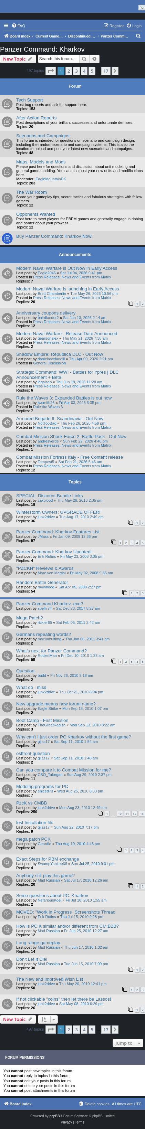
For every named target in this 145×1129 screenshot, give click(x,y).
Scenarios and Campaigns (43, 135)
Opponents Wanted (35, 214)
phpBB (55, 1116)
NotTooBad (47, 423)
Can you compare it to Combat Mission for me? (63, 770)
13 (142, 813)
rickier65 (45, 622)
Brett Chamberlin (52, 293)
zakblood (45, 500)
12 (134, 813)
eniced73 (45, 791)
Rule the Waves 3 (48, 407)
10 (120, 813)
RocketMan (47, 655)
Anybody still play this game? (45, 875)
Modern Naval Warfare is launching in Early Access (67, 288)
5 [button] (92, 71)
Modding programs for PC (42, 786)
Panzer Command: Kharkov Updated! (54, 551)
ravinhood (46, 587)
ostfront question (33, 753)
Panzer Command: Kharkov (42, 49)
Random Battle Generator (42, 582)
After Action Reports (36, 117)
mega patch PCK (33, 839)
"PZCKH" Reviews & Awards (45, 568)
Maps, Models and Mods (41, 161)
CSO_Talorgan (50, 775)
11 (127, 813)
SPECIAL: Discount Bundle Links (49, 495)
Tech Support (29, 100)
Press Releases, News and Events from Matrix (72, 277)
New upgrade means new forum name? (56, 703)
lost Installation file (34, 822)
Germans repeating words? (43, 634)
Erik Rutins (47, 556)
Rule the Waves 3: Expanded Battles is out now (64, 398)
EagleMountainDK (50, 179)
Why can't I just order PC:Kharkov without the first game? (73, 736)
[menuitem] (18, 26)
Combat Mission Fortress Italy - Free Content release (69, 457)
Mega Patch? (29, 617)
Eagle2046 (47, 273)
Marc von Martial (51, 573)
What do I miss (31, 687)
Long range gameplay (38, 942)
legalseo (45, 382)
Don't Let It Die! (31, 959)
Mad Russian (49, 880)
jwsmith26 (46, 403)
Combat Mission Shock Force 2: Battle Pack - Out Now (71, 436)
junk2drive (46, 517)
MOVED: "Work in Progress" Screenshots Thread (65, 912)
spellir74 (45, 608)
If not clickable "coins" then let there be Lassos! (63, 999)
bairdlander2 (48, 318)
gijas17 (44, 741)
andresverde (48, 441)
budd (42, 675)
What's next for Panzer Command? (51, 650)
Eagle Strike (48, 708)
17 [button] (105, 71)
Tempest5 (46, 462)
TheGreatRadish (51, 725)
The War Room (31, 192)
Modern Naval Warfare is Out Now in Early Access (66, 268)
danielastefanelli (51, 359)
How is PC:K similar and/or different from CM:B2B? (67, 926)
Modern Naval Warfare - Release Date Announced (66, 333)
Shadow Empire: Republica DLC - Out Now (59, 354)
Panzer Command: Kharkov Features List (58, 531)
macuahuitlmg (49, 639)
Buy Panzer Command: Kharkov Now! (54, 236)
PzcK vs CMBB (31, 803)
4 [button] (84, 71)
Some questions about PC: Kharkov (52, 895)
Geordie (44, 844)
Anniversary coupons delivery (45, 313)
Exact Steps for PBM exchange (47, 859)
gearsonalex (48, 338)
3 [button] (76, 71)
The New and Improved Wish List (49, 979)
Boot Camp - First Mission (42, 720)
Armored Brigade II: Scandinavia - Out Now (59, 418)
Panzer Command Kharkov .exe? (49, 603)
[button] (50, 71)
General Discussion (49, 363)
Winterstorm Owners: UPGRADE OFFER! (58, 512)
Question (25, 670)
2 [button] (69, 71)
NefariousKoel (49, 900)
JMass (43, 536)
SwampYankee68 (52, 864)
